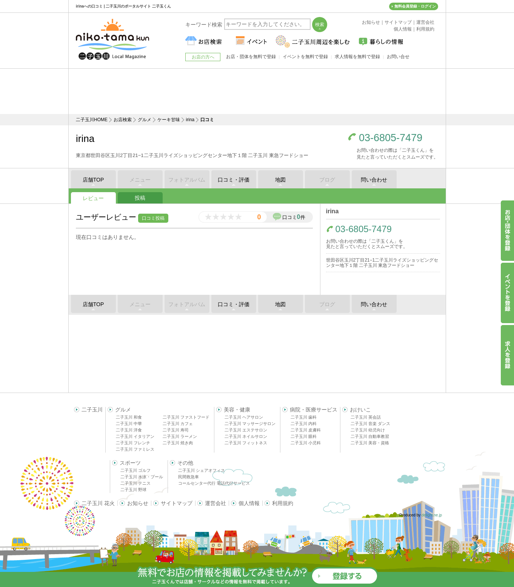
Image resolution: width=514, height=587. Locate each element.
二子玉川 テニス (135, 483)
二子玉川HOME (92, 119)
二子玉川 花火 (98, 503)
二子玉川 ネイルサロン (246, 436)
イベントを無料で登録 (305, 56)
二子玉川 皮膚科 (306, 430)
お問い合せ (398, 56)
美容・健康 (237, 410)
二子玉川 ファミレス (135, 449)
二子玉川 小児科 (306, 443)
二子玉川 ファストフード (186, 417)
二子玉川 (92, 410)
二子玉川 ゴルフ (135, 470)
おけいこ (360, 410)
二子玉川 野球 (133, 489)
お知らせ (137, 503)
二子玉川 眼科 (304, 436)
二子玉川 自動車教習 (370, 436)
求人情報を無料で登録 (357, 56)
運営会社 (215, 503)
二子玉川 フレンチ (133, 443)
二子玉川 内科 (304, 423)
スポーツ (130, 463)
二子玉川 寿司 (176, 430)
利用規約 (282, 503)
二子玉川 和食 (129, 417)
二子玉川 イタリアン (135, 436)
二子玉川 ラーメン (180, 436)
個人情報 (249, 503)
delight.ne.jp (432, 515)
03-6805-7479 (390, 138)
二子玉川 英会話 (366, 417)
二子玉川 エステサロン (246, 430)
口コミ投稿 (153, 218)
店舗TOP (93, 180)
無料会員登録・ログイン (415, 6)
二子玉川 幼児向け (368, 430)
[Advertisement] (257, 91)
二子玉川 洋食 (129, 430)
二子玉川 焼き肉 (178, 443)
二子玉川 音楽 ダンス (370, 423)
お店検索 (123, 119)
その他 (185, 463)
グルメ (144, 119)
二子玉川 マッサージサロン (250, 423)
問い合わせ (374, 180)
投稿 (140, 198)
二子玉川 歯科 (304, 417)
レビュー (93, 198)
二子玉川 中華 (129, 423)
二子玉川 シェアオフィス (201, 470)
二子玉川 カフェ (178, 423)
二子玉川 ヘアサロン (244, 417)
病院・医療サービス (313, 410)
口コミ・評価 (233, 180)
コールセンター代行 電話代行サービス (214, 483)
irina (190, 119)
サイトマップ (176, 503)
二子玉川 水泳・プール (141, 477)
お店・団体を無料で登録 (251, 56)
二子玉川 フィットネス (246, 443)
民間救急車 (188, 477)
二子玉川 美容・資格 (370, 443)
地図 (280, 180)
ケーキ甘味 (168, 119)
